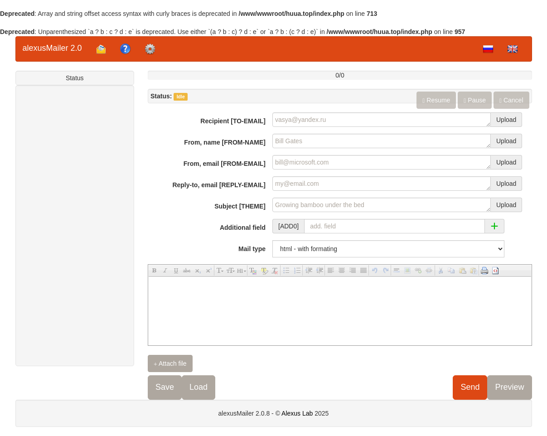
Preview (509, 387)
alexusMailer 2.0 (52, 48)
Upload (506, 119)
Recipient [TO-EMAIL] (233, 121)
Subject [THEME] (240, 206)
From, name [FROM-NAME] (225, 142)
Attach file (170, 364)
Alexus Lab (297, 413)
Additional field (243, 227)
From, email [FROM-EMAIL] (225, 163)
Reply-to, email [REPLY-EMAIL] (219, 185)
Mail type (252, 248)
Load (198, 387)
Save (164, 387)
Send (469, 387)
